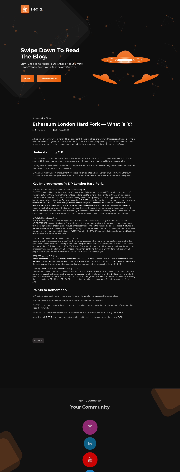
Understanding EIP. (48, 152)
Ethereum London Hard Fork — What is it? (82, 124)
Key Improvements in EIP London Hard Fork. (68, 183)
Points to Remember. (49, 290)
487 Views (38, 341)
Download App (49, 81)
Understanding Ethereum (43, 118)
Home (27, 81)
